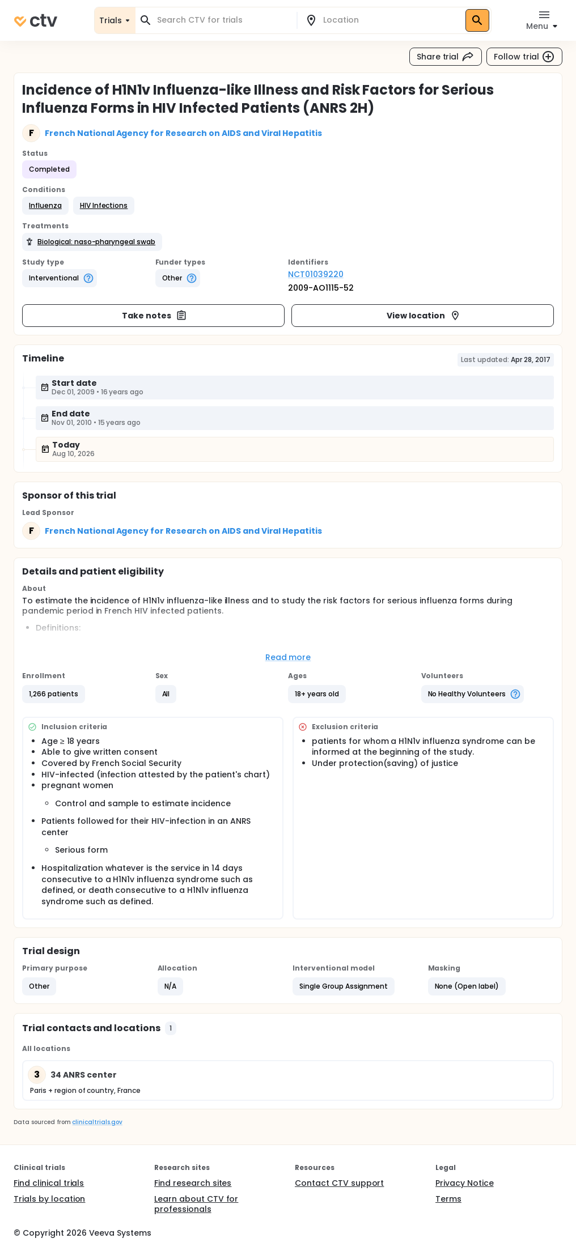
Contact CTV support (339, 1183)
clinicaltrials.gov (97, 1122)
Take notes (154, 315)
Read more (288, 657)
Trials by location (49, 1199)
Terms (448, 1199)
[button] (45, 206)
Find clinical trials (49, 1183)
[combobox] (223, 20)
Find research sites (192, 1183)
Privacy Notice (464, 1183)
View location (424, 315)
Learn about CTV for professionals (196, 1204)
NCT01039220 (316, 274)
